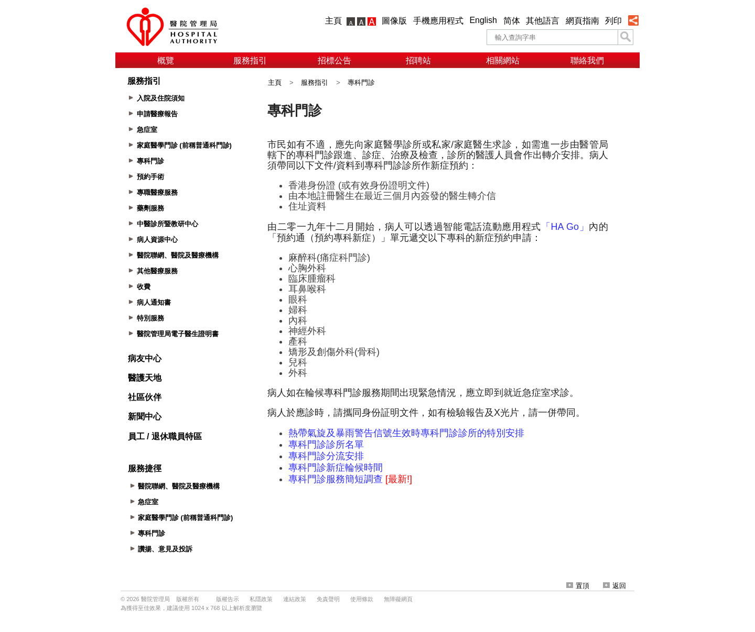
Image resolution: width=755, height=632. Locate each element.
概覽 (165, 60)
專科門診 (361, 82)
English (483, 20)
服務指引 (250, 60)
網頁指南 (582, 20)
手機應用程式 (438, 20)
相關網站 (503, 60)
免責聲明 (328, 599)
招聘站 (418, 60)
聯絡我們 (587, 60)
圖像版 (394, 20)
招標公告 (334, 60)
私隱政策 (261, 599)
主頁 (333, 20)
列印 (613, 20)
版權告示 (227, 599)
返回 (614, 586)
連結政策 (294, 599)
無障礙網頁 (398, 599)
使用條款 (361, 599)
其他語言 (542, 20)
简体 (511, 20)
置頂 (577, 586)
